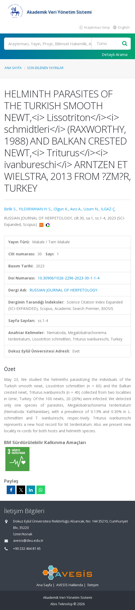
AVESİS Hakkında (69, 585)
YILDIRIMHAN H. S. (34, 208)
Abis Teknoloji (61, 604)
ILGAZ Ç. (108, 208)
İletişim (93, 585)
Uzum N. (91, 208)
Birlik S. (10, 208)
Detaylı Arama (115, 54)
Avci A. (75, 208)
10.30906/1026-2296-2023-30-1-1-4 (68, 278)
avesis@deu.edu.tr (28, 540)
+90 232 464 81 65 (27, 548)
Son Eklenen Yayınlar (45, 68)
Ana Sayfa (13, 68)
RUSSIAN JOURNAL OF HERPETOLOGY (63, 290)
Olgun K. (61, 208)
